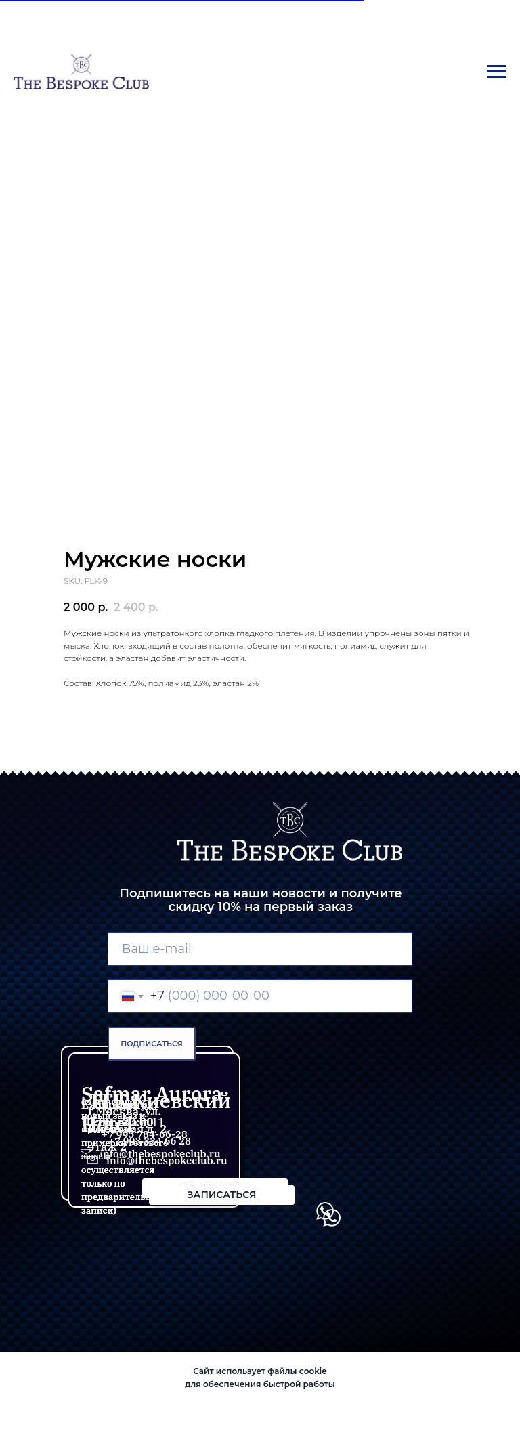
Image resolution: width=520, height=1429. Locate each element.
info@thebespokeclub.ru (167, 1160)
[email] (260, 949)
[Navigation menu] (497, 72)
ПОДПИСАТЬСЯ (152, 1043)
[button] (222, 1195)
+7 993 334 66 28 (149, 1140)
